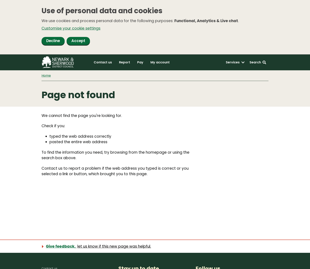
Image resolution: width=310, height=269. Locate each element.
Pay (140, 62)
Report (124, 62)
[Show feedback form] (99, 246)
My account (160, 62)
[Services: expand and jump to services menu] (235, 62)
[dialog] (155, 27)
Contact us (103, 62)
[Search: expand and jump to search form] (257, 62)
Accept (78, 40)
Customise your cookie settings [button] (71, 28)
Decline (53, 40)
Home (46, 75)
